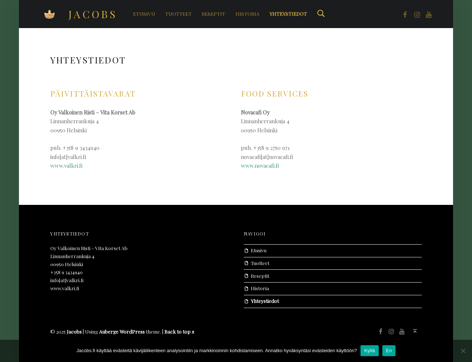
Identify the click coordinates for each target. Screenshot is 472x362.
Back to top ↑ (179, 331)
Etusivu (144, 13)
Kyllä (369, 350)
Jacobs (93, 14)
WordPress (132, 331)
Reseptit (213, 13)
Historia (247, 13)
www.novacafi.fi (260, 165)
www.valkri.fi (66, 165)
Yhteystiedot (288, 13)
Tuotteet (178, 13)
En (389, 350)
